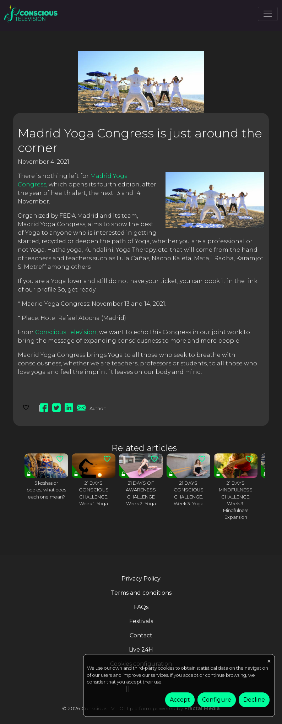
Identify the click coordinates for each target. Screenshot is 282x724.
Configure (216, 699)
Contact (141, 635)
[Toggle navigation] (268, 14)
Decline (254, 699)
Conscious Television (66, 332)
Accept (180, 699)
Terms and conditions (141, 592)
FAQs (141, 607)
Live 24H (141, 649)
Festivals (141, 621)
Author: (98, 408)
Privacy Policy (141, 578)
